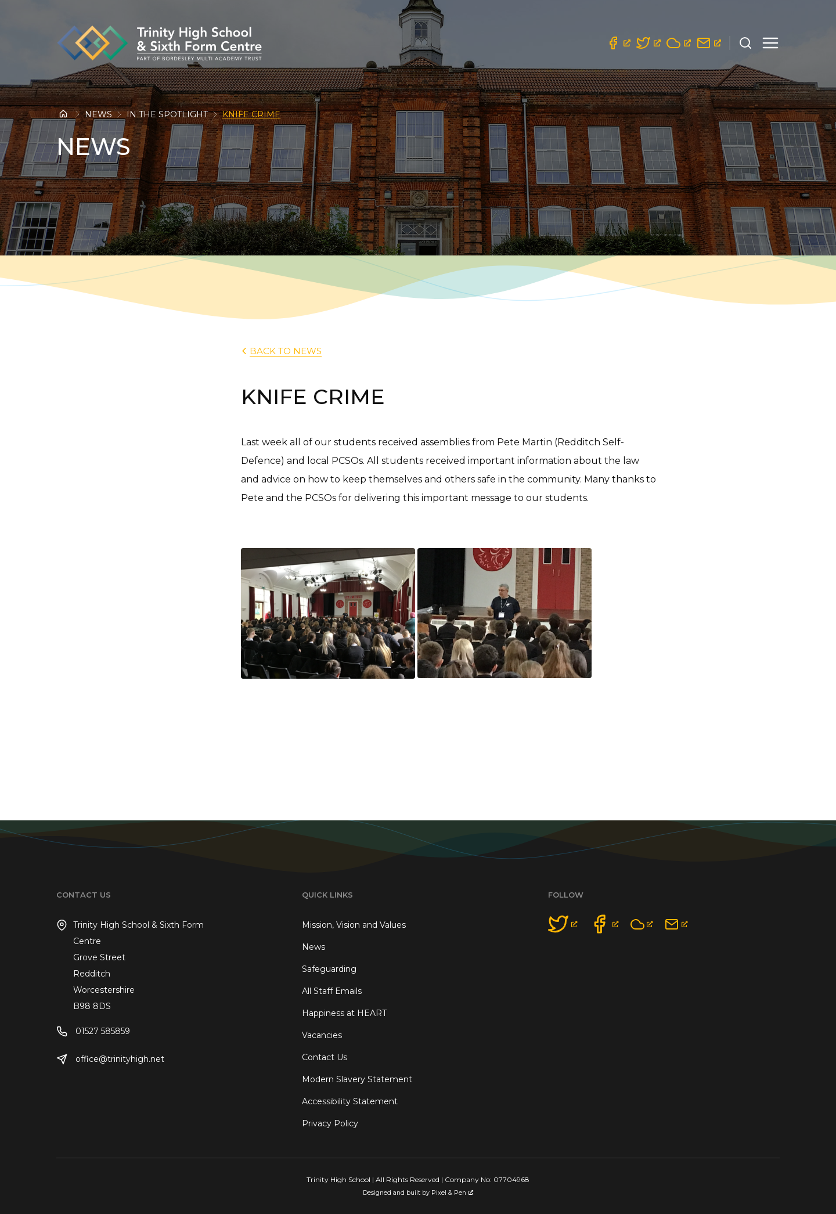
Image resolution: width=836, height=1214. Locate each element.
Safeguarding (329, 969)
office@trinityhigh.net (110, 1059)
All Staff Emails (332, 991)
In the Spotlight (167, 114)
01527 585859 (93, 1031)
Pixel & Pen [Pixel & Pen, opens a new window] (452, 1193)
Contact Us (324, 1057)
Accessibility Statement (350, 1101)
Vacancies (322, 1035)
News (98, 114)
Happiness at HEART (344, 1013)
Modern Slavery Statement (357, 1079)
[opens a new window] (618, 43)
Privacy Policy (330, 1123)
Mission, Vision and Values (354, 925)
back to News (280, 350)
